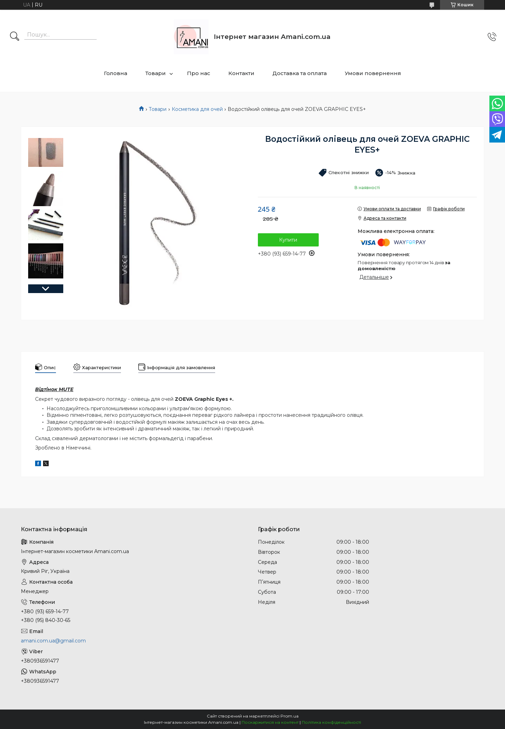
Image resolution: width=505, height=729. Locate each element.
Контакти (241, 73)
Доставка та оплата (299, 73)
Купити (288, 240)
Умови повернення (373, 73)
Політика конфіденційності (331, 722)
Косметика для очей (197, 109)
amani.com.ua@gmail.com (53, 641)
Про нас (198, 73)
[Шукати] (14, 36)
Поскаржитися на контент (270, 722)
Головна (115, 73)
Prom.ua (289, 716)
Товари (155, 73)
